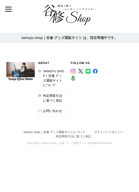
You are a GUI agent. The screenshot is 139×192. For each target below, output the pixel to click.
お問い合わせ (52, 111)
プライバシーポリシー (108, 132)
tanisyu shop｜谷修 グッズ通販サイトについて (53, 78)
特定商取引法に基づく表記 (52, 98)
